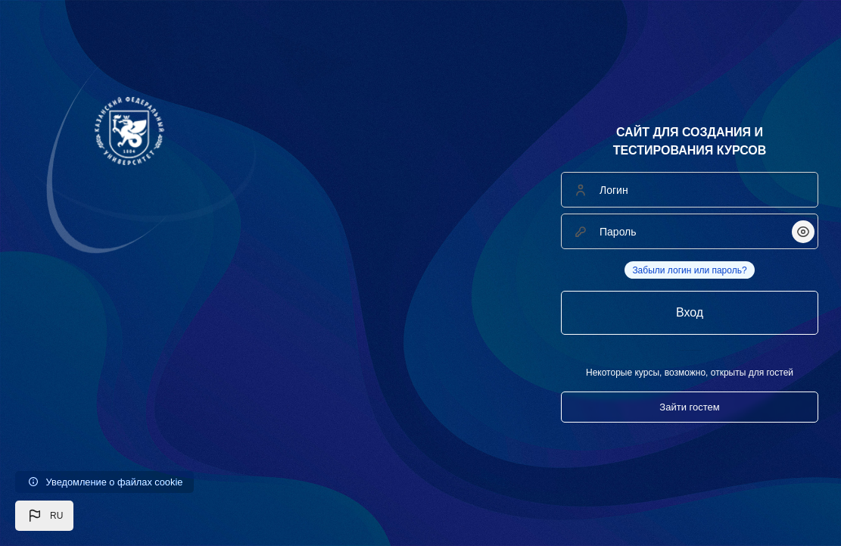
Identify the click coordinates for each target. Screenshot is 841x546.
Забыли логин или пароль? (689, 270)
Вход (689, 312)
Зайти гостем (689, 407)
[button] (44, 516)
